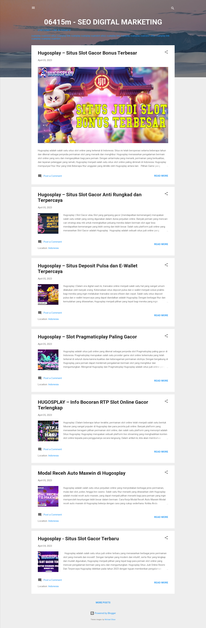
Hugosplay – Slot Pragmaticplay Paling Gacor (87, 337)
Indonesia (53, 248)
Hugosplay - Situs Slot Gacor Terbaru (78, 538)
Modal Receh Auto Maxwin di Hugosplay (81, 473)
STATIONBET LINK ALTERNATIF (54, 30)
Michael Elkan (110, 620)
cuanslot (46, 35)
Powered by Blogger (103, 613)
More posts (103, 602)
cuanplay (36, 35)
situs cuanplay (58, 35)
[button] (166, 52)
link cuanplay (73, 35)
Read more (161, 175)
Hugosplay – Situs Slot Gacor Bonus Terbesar (87, 53)
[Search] (173, 9)
